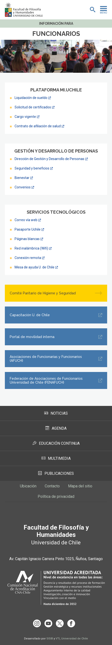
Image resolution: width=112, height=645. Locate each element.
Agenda (56, 428)
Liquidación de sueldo (31, 98)
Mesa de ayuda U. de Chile (34, 267)
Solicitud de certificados (33, 107)
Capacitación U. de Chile (30, 315)
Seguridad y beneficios (32, 168)
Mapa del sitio (80, 486)
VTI (58, 638)
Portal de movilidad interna (32, 337)
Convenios (23, 187)
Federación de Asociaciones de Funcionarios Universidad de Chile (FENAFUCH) (46, 380)
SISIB (49, 638)
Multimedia (56, 458)
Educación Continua (56, 443)
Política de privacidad (56, 496)
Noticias (56, 413)
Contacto (52, 486)
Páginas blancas (27, 239)
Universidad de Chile (74, 638)
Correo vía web (26, 220)
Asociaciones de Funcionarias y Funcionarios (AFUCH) (46, 359)
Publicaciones (56, 473)
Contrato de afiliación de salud (38, 126)
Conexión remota (28, 258)
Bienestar (22, 178)
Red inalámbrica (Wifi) (31, 248)
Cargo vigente (25, 117)
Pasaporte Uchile (28, 229)
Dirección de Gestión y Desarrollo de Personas (49, 159)
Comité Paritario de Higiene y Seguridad (43, 293)
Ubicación (28, 486)
